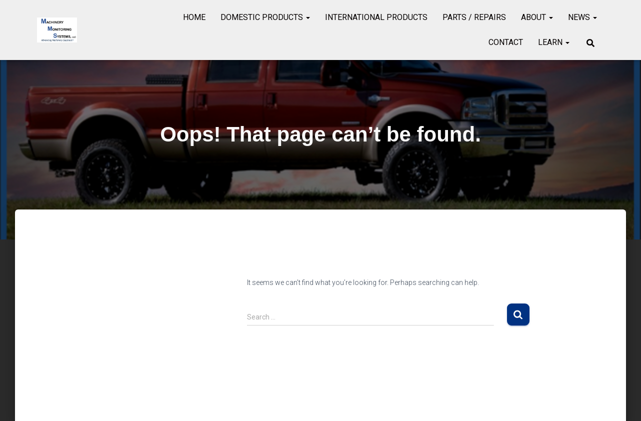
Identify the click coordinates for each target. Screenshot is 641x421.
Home (194, 17)
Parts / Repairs (474, 17)
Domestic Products (265, 17)
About (537, 17)
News (582, 17)
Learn (554, 42)
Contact (505, 42)
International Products (376, 17)
